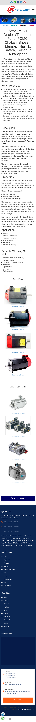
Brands (4, 610)
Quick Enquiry (18, 699)
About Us (5, 600)
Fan (3, 582)
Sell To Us (5, 616)
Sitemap (5, 626)
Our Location (18, 498)
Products (5, 607)
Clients (4, 613)
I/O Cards (5, 563)
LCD (3, 573)
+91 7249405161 (10, 675)
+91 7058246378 (10, 677)
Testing (4, 623)
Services (5, 604)
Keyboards (5, 560)
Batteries (5, 566)
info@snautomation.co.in (13, 684)
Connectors (6, 585)
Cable (4, 556)
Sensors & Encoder (8, 569)
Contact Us (5, 620)
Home (4, 597)
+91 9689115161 (10, 673)
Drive (4, 576)
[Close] (9, 719)
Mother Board (6, 579)
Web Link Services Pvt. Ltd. (26, 709)
